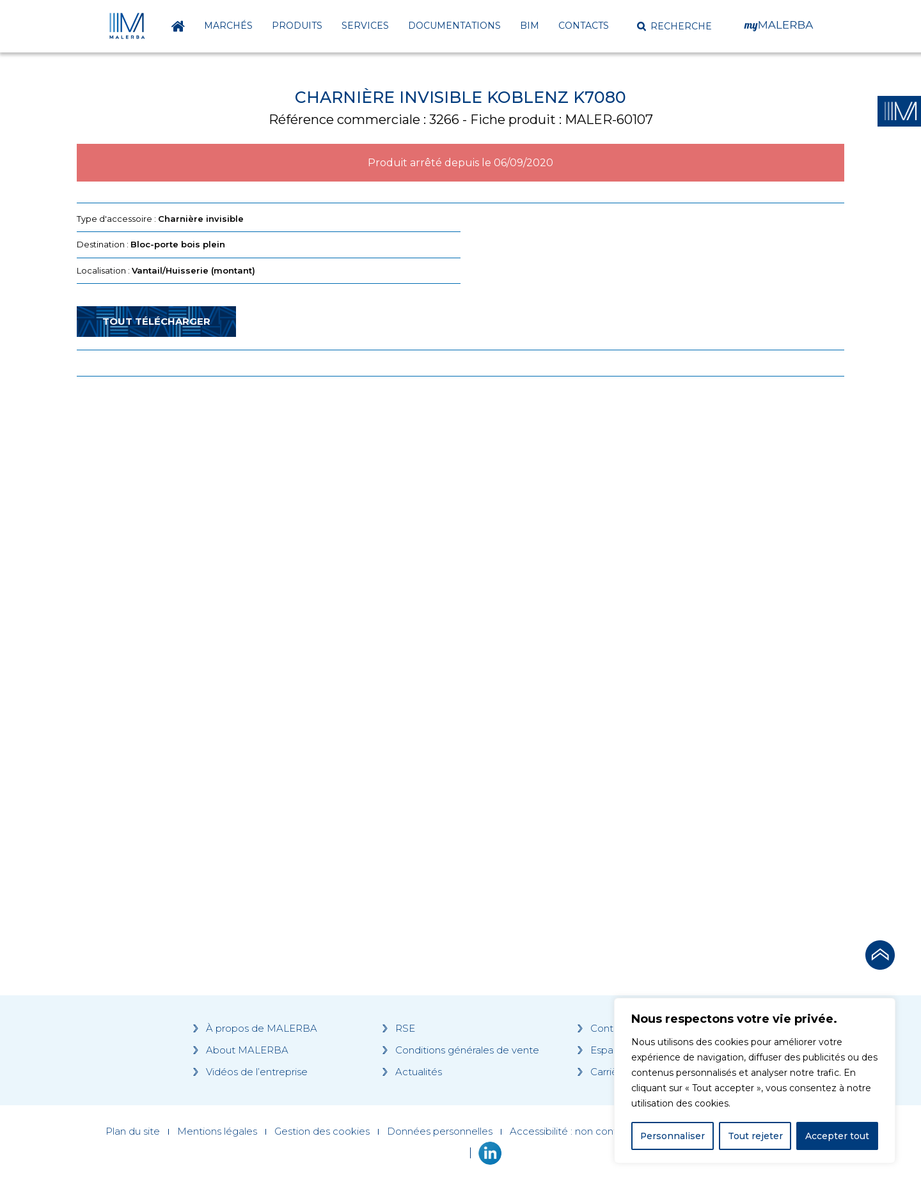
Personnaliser (672, 1136)
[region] (754, 1081)
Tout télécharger (156, 321)
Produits (297, 25)
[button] (674, 26)
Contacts (583, 25)
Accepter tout (837, 1136)
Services (365, 25)
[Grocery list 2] (640, 629)
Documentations (454, 25)
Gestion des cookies (322, 1131)
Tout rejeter (755, 1136)
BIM (529, 25)
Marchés (228, 25)
